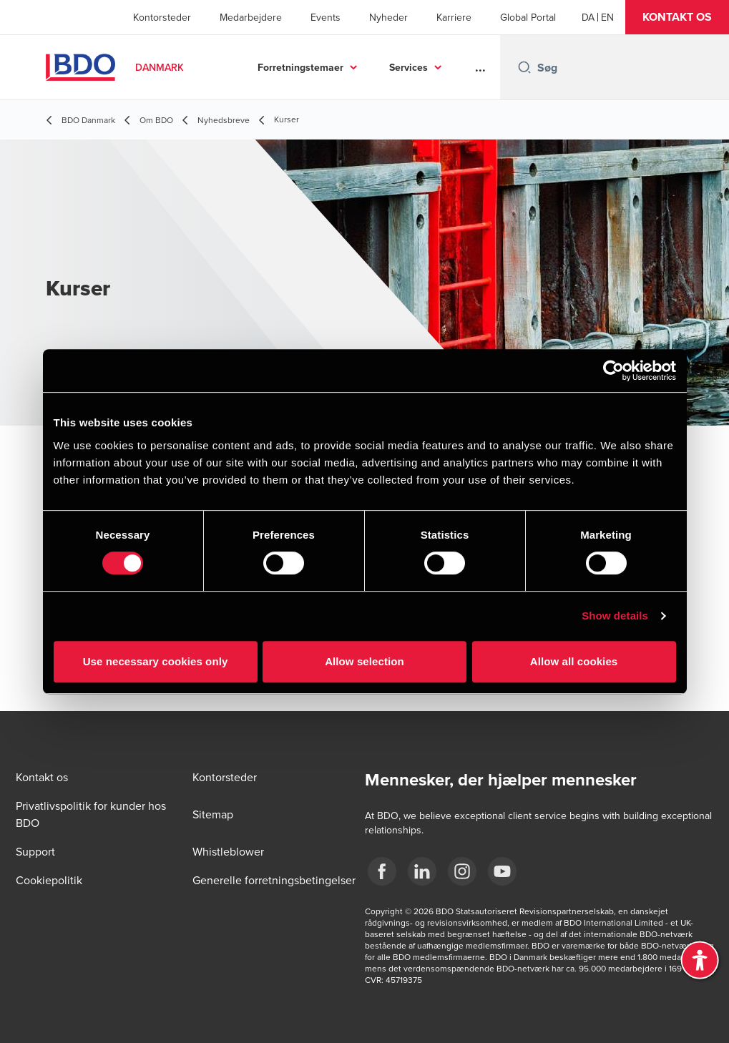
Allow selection (364, 661)
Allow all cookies (574, 661)
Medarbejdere (251, 17)
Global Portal (528, 17)
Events (325, 17)
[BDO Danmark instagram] (462, 871)
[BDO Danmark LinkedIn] (422, 871)
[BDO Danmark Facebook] (382, 871)
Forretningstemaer (300, 67)
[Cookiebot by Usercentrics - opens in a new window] (613, 370)
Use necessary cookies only (155, 661)
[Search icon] (524, 67)
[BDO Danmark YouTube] (502, 871)
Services (408, 67)
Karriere (453, 17)
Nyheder (388, 17)
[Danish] (588, 17)
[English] (607, 17)
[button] (677, 17)
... (480, 67)
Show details (615, 615)
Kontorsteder (162, 17)
